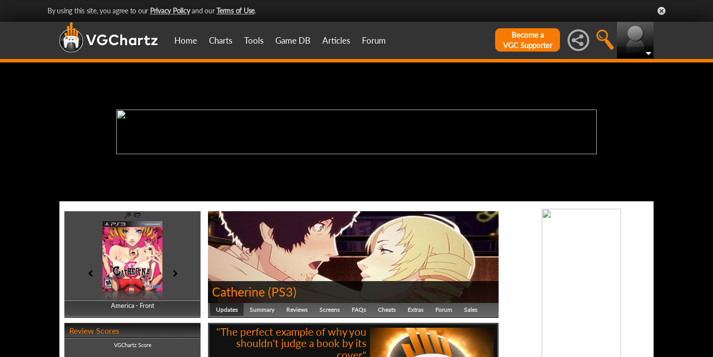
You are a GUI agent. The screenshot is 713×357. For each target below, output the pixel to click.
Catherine (238, 291)
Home (185, 40)
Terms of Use (235, 10)
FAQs (359, 309)
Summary (262, 309)
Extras (415, 309)
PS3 (282, 291)
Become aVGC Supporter (527, 40)
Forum (374, 40)
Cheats (387, 309)
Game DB (292, 40)
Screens (329, 309)
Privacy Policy (170, 10)
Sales (470, 309)
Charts (220, 40)
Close (661, 11)
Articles (336, 40)
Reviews (296, 309)
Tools (253, 40)
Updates (227, 309)
